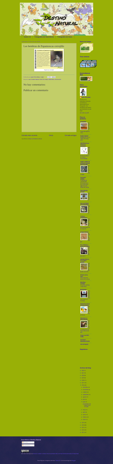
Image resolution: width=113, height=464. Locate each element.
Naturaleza (51, 79)
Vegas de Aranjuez (89, 209)
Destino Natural (35, 79)
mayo (84, 409)
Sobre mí (27, 37)
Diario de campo (44, 79)
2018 (83, 380)
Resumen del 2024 (89, 197)
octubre (85, 392)
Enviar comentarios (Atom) (35, 138)
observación (58, 79)
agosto (85, 397)
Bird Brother (83, 289)
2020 (83, 375)
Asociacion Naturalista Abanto (85, 340)
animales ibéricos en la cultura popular (84, 261)
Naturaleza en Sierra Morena (84, 319)
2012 (83, 430)
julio (84, 399)
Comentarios (26, 445)
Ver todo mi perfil (84, 113)
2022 (83, 370)
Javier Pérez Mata (86, 97)
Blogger (74, 460)
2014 (83, 425)
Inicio (51, 135)
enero (84, 419)
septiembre (86, 394)
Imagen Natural (84, 232)
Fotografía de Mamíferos (44, 37)
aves (30, 79)
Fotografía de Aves (64, 37)
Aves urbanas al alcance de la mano (85, 278)
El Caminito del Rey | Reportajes (85, 285)
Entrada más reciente (29, 135)
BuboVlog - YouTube (83, 283)
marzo (85, 414)
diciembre (85, 387)
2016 (83, 385)
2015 (83, 422)
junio (84, 401)
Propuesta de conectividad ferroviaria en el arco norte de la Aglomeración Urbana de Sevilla (84, 184)
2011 (83, 432)
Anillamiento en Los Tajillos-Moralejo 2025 (85, 139)
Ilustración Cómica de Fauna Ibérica (85, 304)
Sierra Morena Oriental (84, 191)
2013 (83, 427)
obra (24, 453)
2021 (83, 373)
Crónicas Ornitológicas (83, 217)
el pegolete (83, 121)
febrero (85, 417)
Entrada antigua (70, 135)
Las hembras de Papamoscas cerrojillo (87, 405)
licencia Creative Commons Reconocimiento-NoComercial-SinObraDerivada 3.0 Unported (55, 453)
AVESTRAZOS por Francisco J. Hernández (84, 145)
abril (84, 412)
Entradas (25, 442)
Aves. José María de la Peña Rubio (84, 204)
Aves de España (84, 344)
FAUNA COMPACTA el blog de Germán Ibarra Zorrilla (85, 163)
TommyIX (57, 460)
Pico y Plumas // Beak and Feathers (85, 245)
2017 (83, 382)
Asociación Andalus (83, 178)
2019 (83, 377)
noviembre (86, 389)
